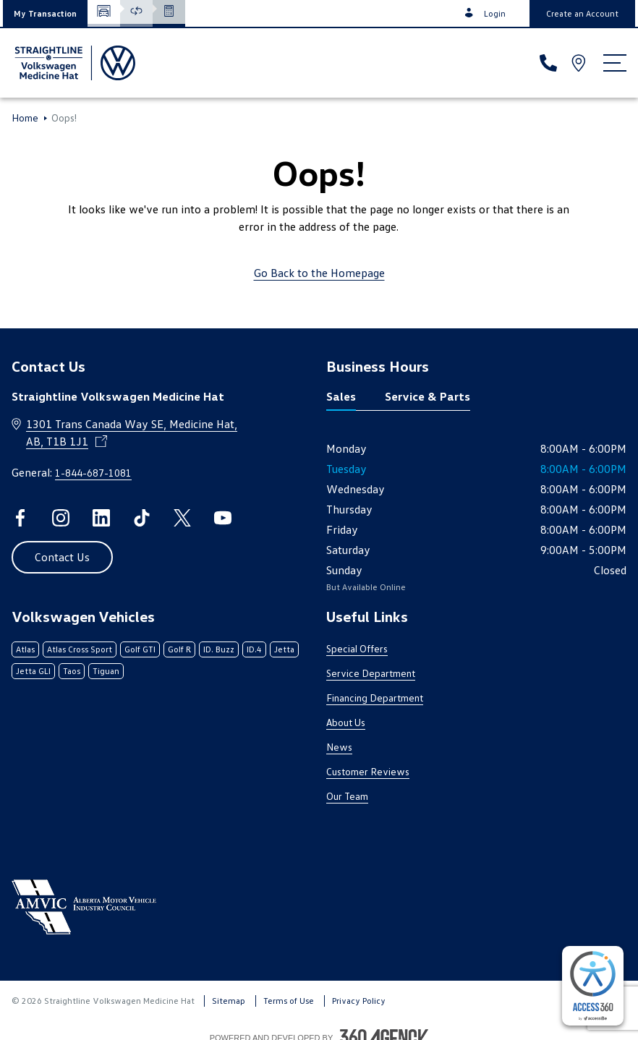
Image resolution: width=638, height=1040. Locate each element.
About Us (345, 722)
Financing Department (374, 697)
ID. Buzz (218, 649)
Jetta (284, 649)
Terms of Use (288, 1000)
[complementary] (593, 986)
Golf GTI (140, 649)
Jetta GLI (33, 670)
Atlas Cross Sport (79, 649)
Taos (71, 670)
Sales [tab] (341, 396)
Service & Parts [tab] (427, 396)
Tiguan (106, 670)
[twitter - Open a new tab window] (182, 518)
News (339, 747)
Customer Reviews (367, 771)
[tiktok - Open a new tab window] (141, 518)
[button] (45, 13)
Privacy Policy (359, 1000)
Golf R (179, 649)
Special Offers (357, 648)
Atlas (25, 649)
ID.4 (254, 649)
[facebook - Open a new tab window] (20, 518)
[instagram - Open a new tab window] (60, 518)
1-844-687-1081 (93, 472)
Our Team (347, 796)
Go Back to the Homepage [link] (319, 272)
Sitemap (228, 1000)
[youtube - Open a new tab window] (222, 518)
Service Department (370, 673)
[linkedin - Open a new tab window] (101, 518)
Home (25, 118)
